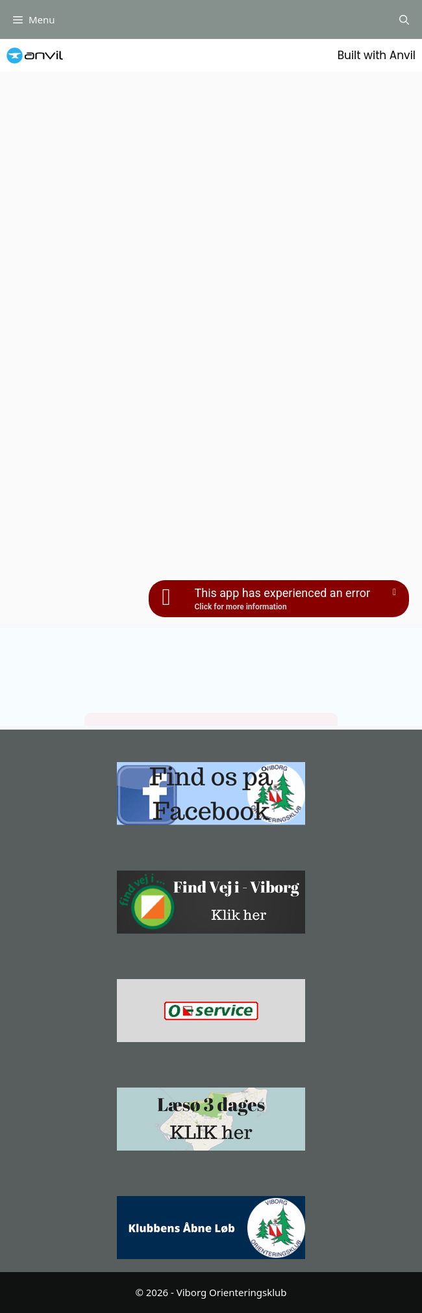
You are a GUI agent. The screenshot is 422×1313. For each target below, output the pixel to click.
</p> (211, 677)
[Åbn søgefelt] (404, 19)
